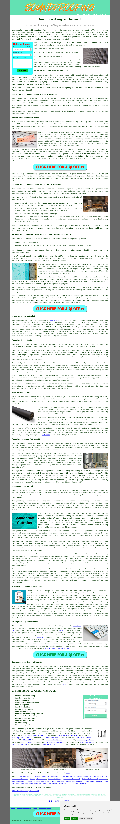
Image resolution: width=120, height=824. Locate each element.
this (14, 630)
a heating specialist (56, 742)
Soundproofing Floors (45, 808)
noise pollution (60, 682)
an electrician (84, 738)
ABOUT (89, 14)
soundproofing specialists (46, 329)
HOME (78, 14)
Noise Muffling (58, 781)
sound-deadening (42, 357)
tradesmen (45, 731)
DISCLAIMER (103, 14)
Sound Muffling (54, 779)
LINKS (83, 14)
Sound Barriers (65, 783)
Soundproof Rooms (49, 783)
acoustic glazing (75, 480)
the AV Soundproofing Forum (57, 648)
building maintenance (34, 735)
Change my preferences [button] (85, 818)
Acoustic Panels (100, 777)
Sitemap (13, 808)
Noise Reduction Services (29, 777)
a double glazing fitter (52, 744)
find (18, 666)
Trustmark (39, 637)
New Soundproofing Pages (24, 808)
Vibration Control (20, 779)
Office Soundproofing (93, 781)
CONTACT (95, 14)
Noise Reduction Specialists (94, 779)
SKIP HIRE (27, 740)
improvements (86, 729)
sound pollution (90, 43)
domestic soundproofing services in (73, 597)
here (61, 630)
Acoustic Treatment (50, 777)
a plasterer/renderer (68, 735)
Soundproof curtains (20, 531)
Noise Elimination (74, 781)
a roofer (29, 742)
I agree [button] (67, 818)
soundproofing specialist (38, 593)
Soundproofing (18, 113)
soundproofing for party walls (53, 595)
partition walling (19, 744)
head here (77, 626)
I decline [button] (74, 818)
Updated (35, 808)
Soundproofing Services (22, 781)
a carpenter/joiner (54, 740)
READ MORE (46, 435)
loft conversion (53, 738)
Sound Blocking (79, 783)
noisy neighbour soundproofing (87, 611)
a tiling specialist (85, 740)
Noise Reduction (84, 777)
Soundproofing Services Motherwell (34, 691)
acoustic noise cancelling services (28, 606)
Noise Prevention (68, 777)
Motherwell (54, 320)
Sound (36, 49)
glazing (39, 456)
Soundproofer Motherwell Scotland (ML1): (30, 30)
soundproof (55, 64)
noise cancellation (46, 597)
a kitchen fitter (87, 742)
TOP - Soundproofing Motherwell (25, 791)
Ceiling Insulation (38, 779)
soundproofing (56, 32)
